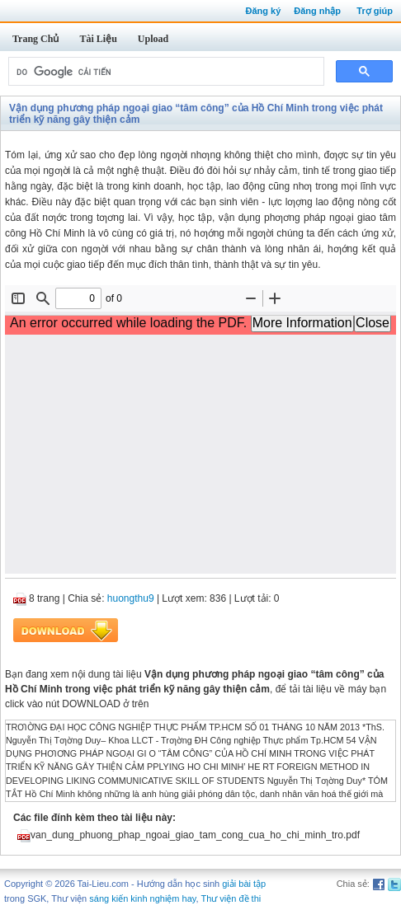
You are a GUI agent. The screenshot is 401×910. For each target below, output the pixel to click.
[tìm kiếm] (165, 72)
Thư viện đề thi (230, 898)
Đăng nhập (317, 11)
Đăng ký (263, 11)
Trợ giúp (374, 11)
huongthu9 (130, 598)
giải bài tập (244, 884)
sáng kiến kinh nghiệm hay (142, 898)
